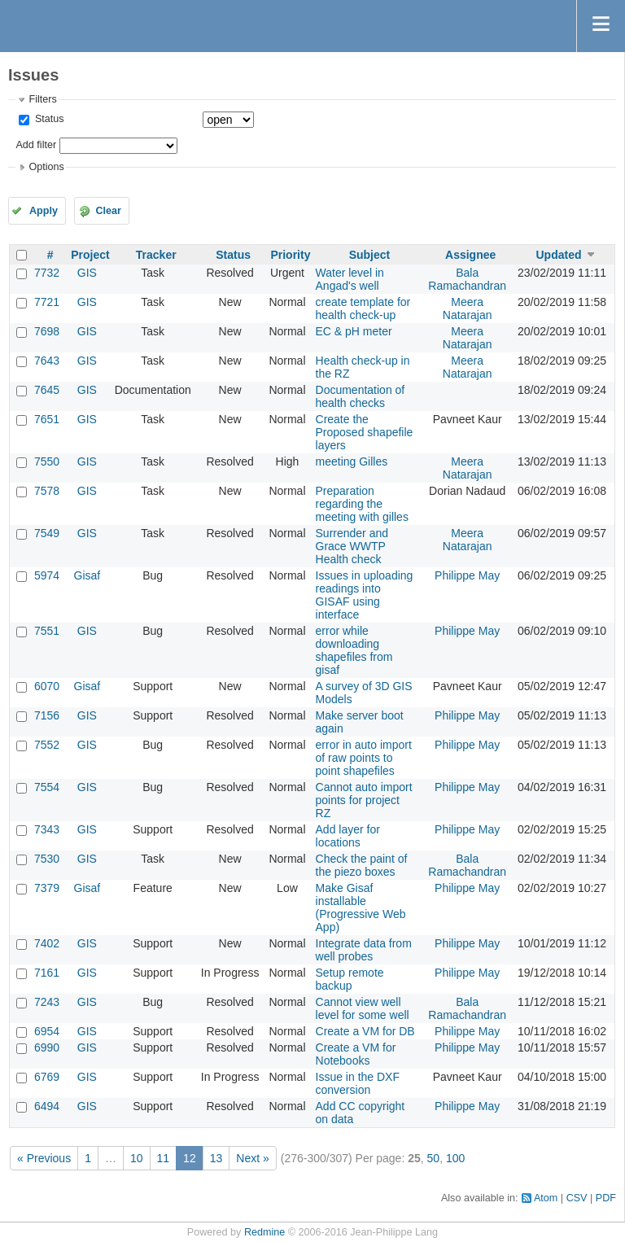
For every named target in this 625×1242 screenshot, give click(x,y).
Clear (108, 210)
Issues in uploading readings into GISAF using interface (364, 595)
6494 (46, 1106)
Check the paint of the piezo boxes (362, 865)
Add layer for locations (348, 836)
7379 (46, 887)
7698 (46, 331)
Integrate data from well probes (364, 950)
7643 (46, 360)
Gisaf (87, 575)
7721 (46, 301)
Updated (558, 254)
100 (455, 1158)
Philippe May (467, 575)
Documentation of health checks (360, 396)
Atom (545, 1198)
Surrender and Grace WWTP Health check (352, 546)
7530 (46, 858)
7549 (46, 533)
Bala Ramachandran (467, 279)
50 (433, 1158)
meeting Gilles (352, 461)
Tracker (156, 254)
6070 (46, 686)
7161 (46, 972)
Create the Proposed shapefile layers (364, 432)
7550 (46, 461)
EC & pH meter (354, 331)
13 (216, 1158)
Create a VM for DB (365, 1031)
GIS (87, 272)
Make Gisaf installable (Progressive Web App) (361, 907)
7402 (46, 943)
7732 (46, 272)
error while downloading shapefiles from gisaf (354, 650)
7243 (46, 1001)
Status (47, 119)
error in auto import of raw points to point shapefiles (364, 757)
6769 (46, 1076)
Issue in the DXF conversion (358, 1083)
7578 (46, 490)
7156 (46, 715)
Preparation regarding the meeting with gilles (362, 503)
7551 (46, 630)
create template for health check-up (363, 308)
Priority (290, 254)
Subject (370, 254)
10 (136, 1158)
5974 (46, 575)
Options (45, 167)
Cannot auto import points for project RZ (364, 800)
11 (163, 1158)
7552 (46, 744)
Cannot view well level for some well (362, 1008)
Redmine (264, 1232)
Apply (43, 210)
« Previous (44, 1158)
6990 (46, 1047)
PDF (606, 1198)
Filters (42, 99)
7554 (46, 787)
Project (90, 254)
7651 (46, 419)
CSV (577, 1198)
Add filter (35, 145)
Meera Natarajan (467, 308)
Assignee (470, 254)
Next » (252, 1158)
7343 (46, 829)
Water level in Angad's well (350, 279)
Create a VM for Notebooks (356, 1054)
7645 (46, 389)
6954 (46, 1031)
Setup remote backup (350, 979)
